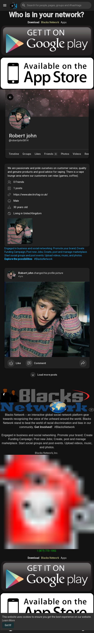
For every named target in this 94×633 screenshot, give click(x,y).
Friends (50, 153)
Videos (77, 153)
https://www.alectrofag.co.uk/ (30, 194)
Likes (38, 153)
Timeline (14, 153)
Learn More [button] (8, 620)
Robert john (25, 273)
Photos (65, 153)
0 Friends (18, 182)
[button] (55, 5)
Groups (26, 153)
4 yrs (20, 276)
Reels (88, 153)
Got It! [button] (8, 625)
